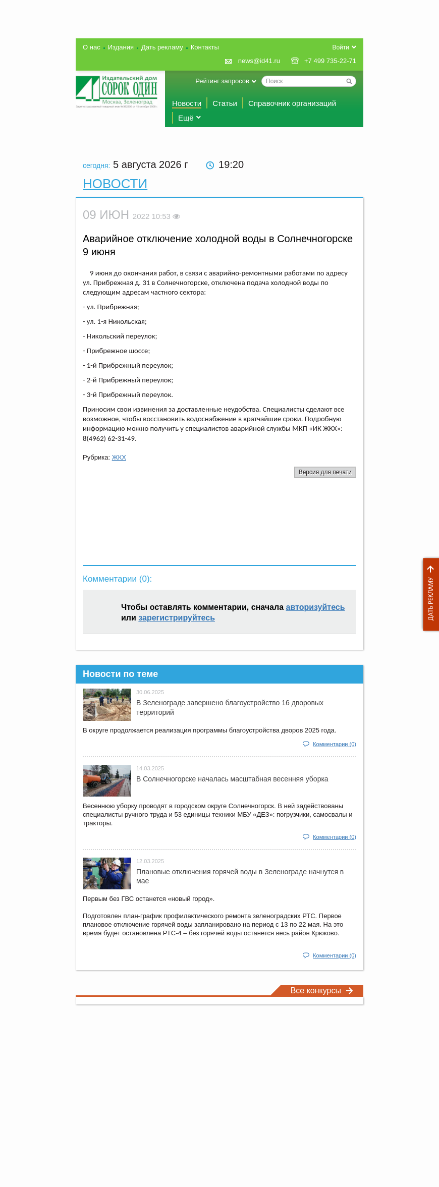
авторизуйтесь (315, 607)
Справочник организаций (292, 103)
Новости (186, 103)
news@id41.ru (259, 61)
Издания (121, 47)
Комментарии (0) (334, 744)
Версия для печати (325, 472)
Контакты (205, 47)
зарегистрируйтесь (176, 617)
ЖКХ (119, 457)
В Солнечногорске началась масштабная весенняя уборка (232, 779)
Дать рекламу (428, 594)
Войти (340, 47)
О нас (91, 47)
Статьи (224, 103)
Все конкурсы (322, 990)
